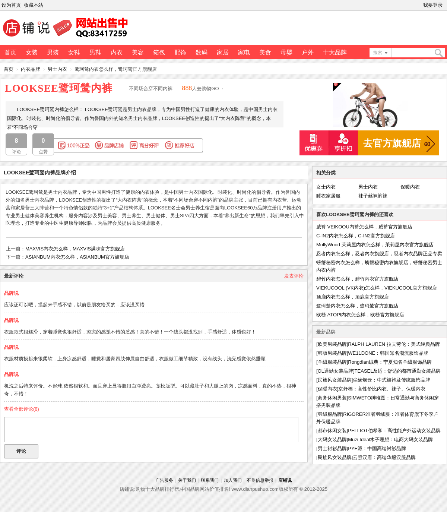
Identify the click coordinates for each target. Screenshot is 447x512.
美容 (138, 52)
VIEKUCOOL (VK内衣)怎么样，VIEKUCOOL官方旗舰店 (376, 288)
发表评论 (294, 276)
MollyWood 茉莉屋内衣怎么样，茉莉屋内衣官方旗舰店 (375, 244)
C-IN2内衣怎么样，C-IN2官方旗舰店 (355, 235)
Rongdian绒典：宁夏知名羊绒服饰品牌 (390, 362)
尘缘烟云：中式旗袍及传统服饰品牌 (391, 380)
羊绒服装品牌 (332, 362)
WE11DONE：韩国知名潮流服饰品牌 (388, 353)
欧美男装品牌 (332, 344)
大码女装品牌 (332, 439)
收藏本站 (33, 5)
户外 (308, 52)
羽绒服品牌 (330, 414)
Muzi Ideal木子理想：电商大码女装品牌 (390, 439)
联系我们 (210, 480)
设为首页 (11, 5)
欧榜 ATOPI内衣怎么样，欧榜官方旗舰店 (360, 314)
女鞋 (74, 52)
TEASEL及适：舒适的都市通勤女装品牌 (398, 371)
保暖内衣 (410, 187)
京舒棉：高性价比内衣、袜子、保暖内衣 (381, 389)
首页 (10, 52)
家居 (223, 52)
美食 (265, 52)
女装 (32, 52)
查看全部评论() (21, 409)
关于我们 (187, 480)
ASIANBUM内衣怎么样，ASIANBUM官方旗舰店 (77, 257)
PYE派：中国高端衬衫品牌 (377, 448)
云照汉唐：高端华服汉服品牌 (384, 457)
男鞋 (95, 52)
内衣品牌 (30, 69)
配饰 (180, 52)
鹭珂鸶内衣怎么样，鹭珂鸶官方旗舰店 (357, 306)
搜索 (377, 52)
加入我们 (233, 480)
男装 (53, 52)
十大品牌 (335, 52)
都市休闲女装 (332, 430)
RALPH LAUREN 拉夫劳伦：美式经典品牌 (394, 344)
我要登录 (433, 5)
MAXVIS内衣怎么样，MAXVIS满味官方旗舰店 (75, 249)
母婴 (286, 52)
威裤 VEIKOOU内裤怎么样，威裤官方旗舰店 (364, 227)
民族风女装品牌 (335, 380)
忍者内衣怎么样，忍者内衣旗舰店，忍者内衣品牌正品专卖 (379, 253)
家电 (244, 52)
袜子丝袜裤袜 (372, 196)
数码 (201, 52)
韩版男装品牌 (332, 353)
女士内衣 (326, 187)
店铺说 (285, 480)
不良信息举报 (260, 480)
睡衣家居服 (328, 196)
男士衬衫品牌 (332, 448)
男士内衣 (57, 69)
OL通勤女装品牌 (335, 371)
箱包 (159, 52)
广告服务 (164, 480)
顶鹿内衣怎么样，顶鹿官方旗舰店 (352, 297)
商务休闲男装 (332, 398)
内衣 (117, 52)
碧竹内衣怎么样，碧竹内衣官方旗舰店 (357, 279)
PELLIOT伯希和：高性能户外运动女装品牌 (394, 430)
